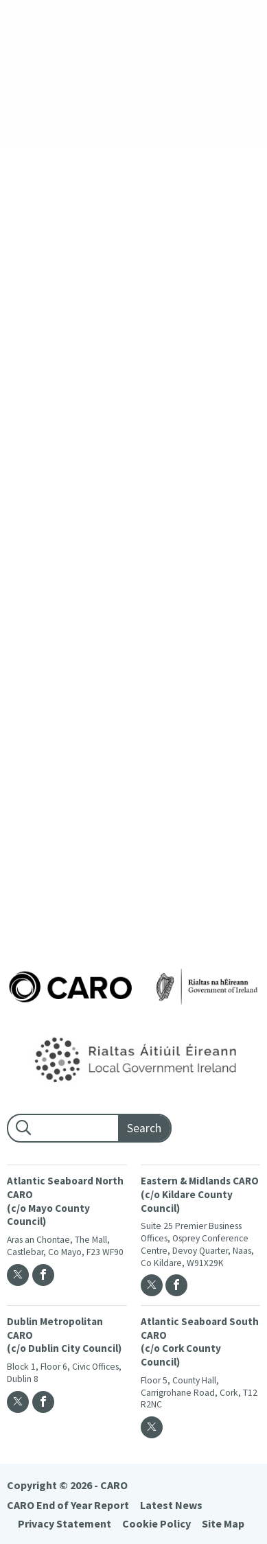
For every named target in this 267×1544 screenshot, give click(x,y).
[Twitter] (18, 1275)
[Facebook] (43, 1275)
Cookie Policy (156, 1523)
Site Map (223, 1523)
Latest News (171, 1505)
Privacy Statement (64, 1523)
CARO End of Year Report (68, 1505)
